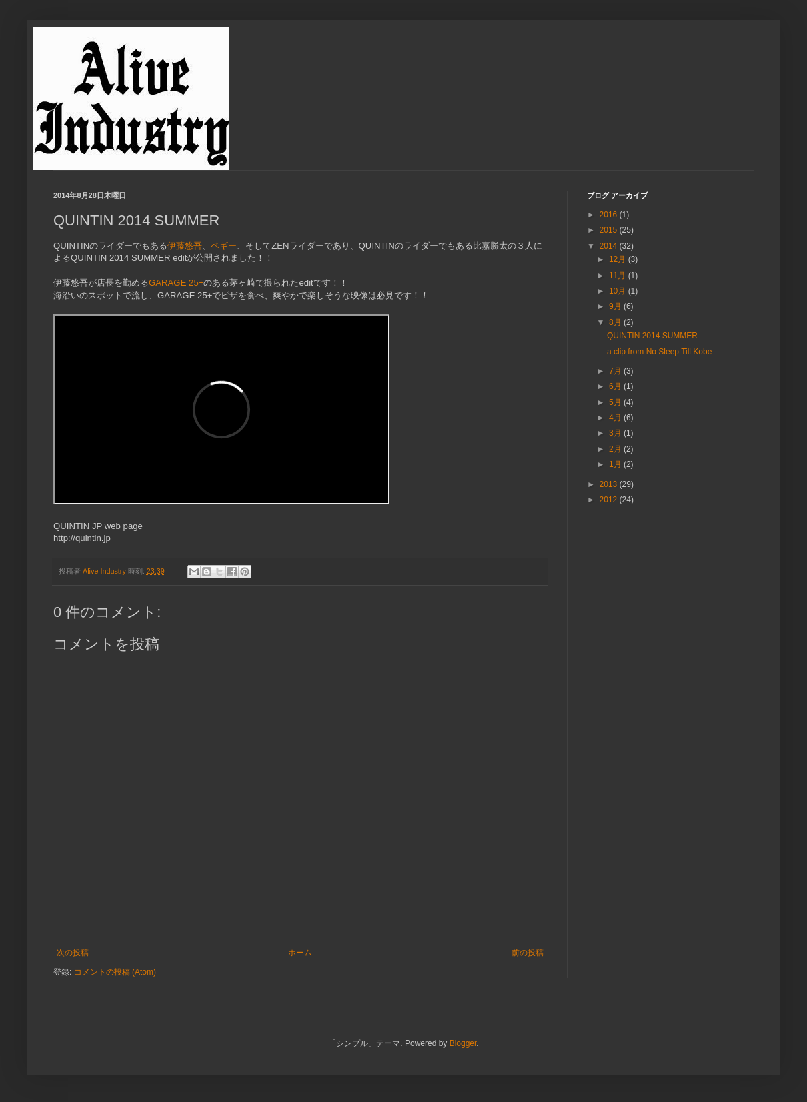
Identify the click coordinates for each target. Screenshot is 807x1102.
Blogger (463, 1043)
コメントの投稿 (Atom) (115, 972)
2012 (610, 499)
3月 (616, 433)
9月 (616, 306)
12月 (618, 259)
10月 (618, 291)
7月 (616, 371)
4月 (616, 417)
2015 (610, 230)
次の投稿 (73, 952)
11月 (618, 275)
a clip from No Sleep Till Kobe (659, 351)
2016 (610, 214)
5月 (616, 402)
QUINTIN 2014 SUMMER (652, 335)
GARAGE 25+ (176, 283)
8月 (616, 322)
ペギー (224, 246)
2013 (610, 484)
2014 (610, 246)
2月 (616, 449)
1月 (616, 464)
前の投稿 (528, 952)
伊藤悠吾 (184, 246)
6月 (616, 386)
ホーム (300, 952)
